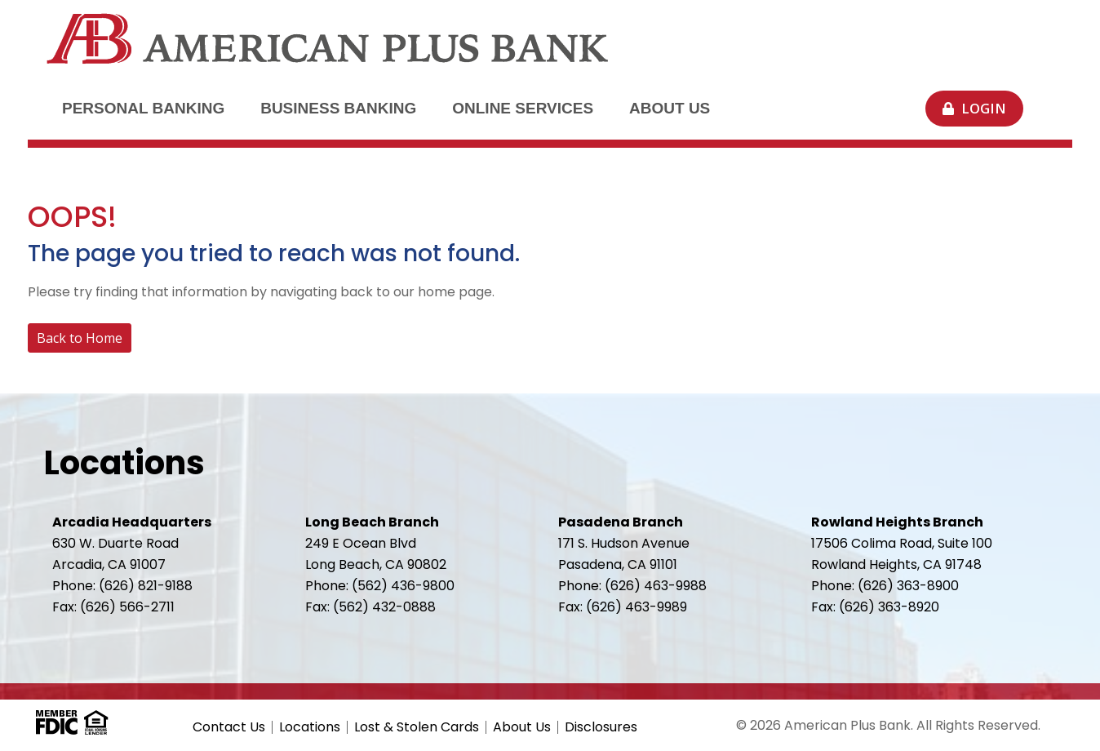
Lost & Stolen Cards (416, 727)
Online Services (522, 108)
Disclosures (601, 727)
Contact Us (229, 727)
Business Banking (338, 108)
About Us (669, 108)
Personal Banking (143, 108)
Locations (309, 727)
